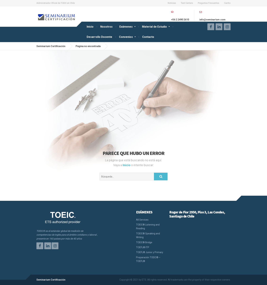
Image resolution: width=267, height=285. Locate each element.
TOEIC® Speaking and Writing (148, 235)
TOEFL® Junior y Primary (149, 252)
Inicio (90, 26)
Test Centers (187, 3)
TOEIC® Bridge (144, 242)
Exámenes (126, 26)
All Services (142, 219)
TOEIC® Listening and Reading (148, 226)
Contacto (148, 37)
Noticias (172, 3)
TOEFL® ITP (142, 247)
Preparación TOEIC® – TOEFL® (148, 259)
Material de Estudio (154, 26)
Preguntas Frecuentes (208, 3)
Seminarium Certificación (50, 279)
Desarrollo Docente (99, 37)
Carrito (227, 3)
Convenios (126, 37)
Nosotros (106, 26)
